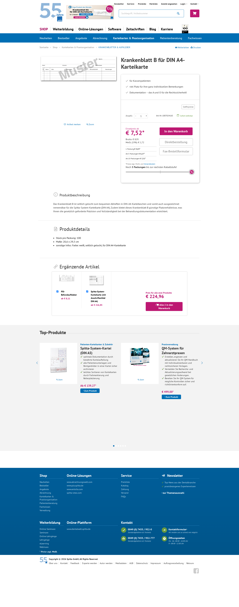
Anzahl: (129, 115)
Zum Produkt (90, 390)
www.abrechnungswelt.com (79, 482)
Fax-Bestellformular (176, 151)
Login (183, 4)
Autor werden (106, 563)
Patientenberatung (171, 38)
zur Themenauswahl (173, 492)
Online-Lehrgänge (48, 536)
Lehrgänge (44, 539)
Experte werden (89, 563)
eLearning (44, 543)
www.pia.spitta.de (75, 485)
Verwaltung (45, 510)
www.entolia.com (75, 489)
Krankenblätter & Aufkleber (114, 47)
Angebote (81, 38)
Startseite (43, 47)
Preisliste (142, 4)
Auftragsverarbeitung (174, 563)
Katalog (124, 485)
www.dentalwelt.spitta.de (78, 529)
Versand (124, 492)
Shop (55, 47)
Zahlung (125, 489)
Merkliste (153, 4)
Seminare (44, 532)
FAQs (123, 496)
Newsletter (119, 4)
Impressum (155, 563)
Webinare (44, 547)
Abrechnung (100, 38)
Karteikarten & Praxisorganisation (133, 38)
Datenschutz (142, 563)
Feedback (74, 563)
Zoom (60, 379)
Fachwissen (195, 38)
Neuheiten (46, 38)
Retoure (190, 563)
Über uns (53, 563)
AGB (131, 563)
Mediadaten (121, 563)
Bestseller (64, 38)
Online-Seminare (47, 529)
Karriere (130, 4)
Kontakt (193, 4)
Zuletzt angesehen (169, 4)
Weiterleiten (183, 47)
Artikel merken (74, 124)
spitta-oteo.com (74, 492)
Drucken (197, 47)
